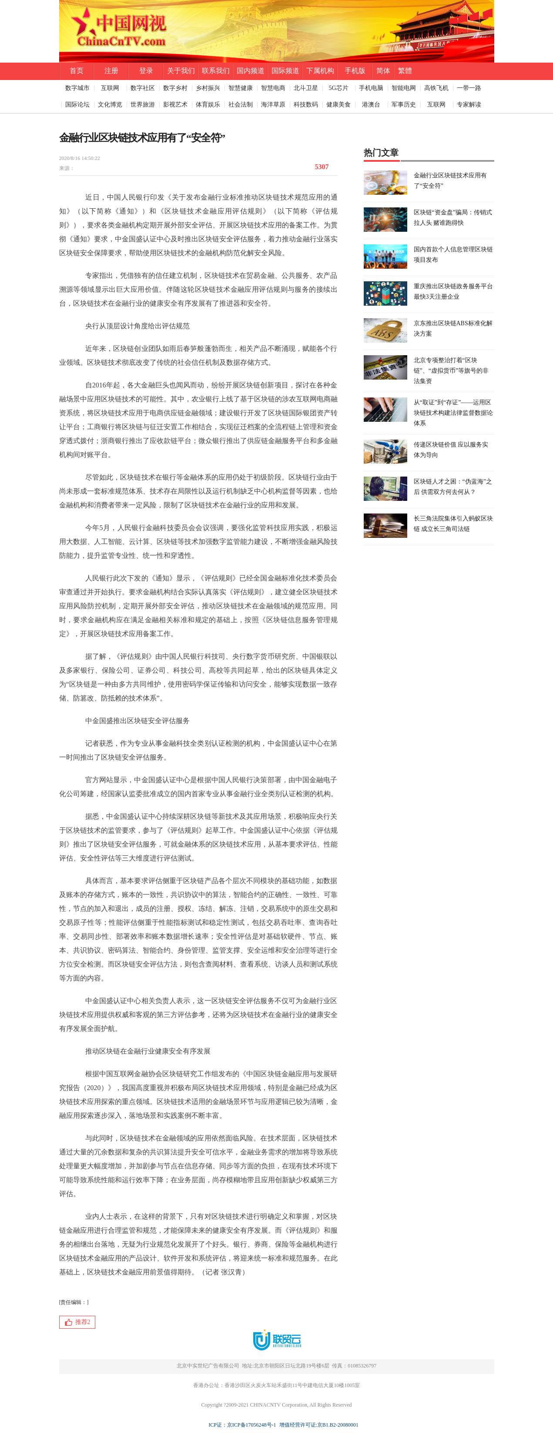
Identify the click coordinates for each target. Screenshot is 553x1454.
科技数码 (306, 104)
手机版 (355, 70)
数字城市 (77, 88)
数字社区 (143, 88)
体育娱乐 (208, 104)
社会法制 (240, 104)
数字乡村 (175, 88)
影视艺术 (175, 104)
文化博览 (110, 104)
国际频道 (285, 70)
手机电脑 (371, 88)
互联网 (110, 88)
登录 (146, 70)
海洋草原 (273, 104)
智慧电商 (273, 88)
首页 (77, 70)
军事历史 (404, 104)
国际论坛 (77, 104)
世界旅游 (143, 104)
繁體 (405, 70)
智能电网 (404, 88)
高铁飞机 (436, 88)
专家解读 (469, 104)
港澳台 (371, 104)
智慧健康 (240, 88)
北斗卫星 (306, 88)
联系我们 (216, 70)
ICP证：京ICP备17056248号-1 (242, 1425)
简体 (383, 70)
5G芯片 (338, 88)
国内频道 (251, 70)
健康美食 (338, 104)
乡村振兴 (208, 88)
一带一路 (469, 88)
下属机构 (320, 70)
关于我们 (181, 70)
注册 (111, 70)
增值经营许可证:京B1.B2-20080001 (318, 1425)
